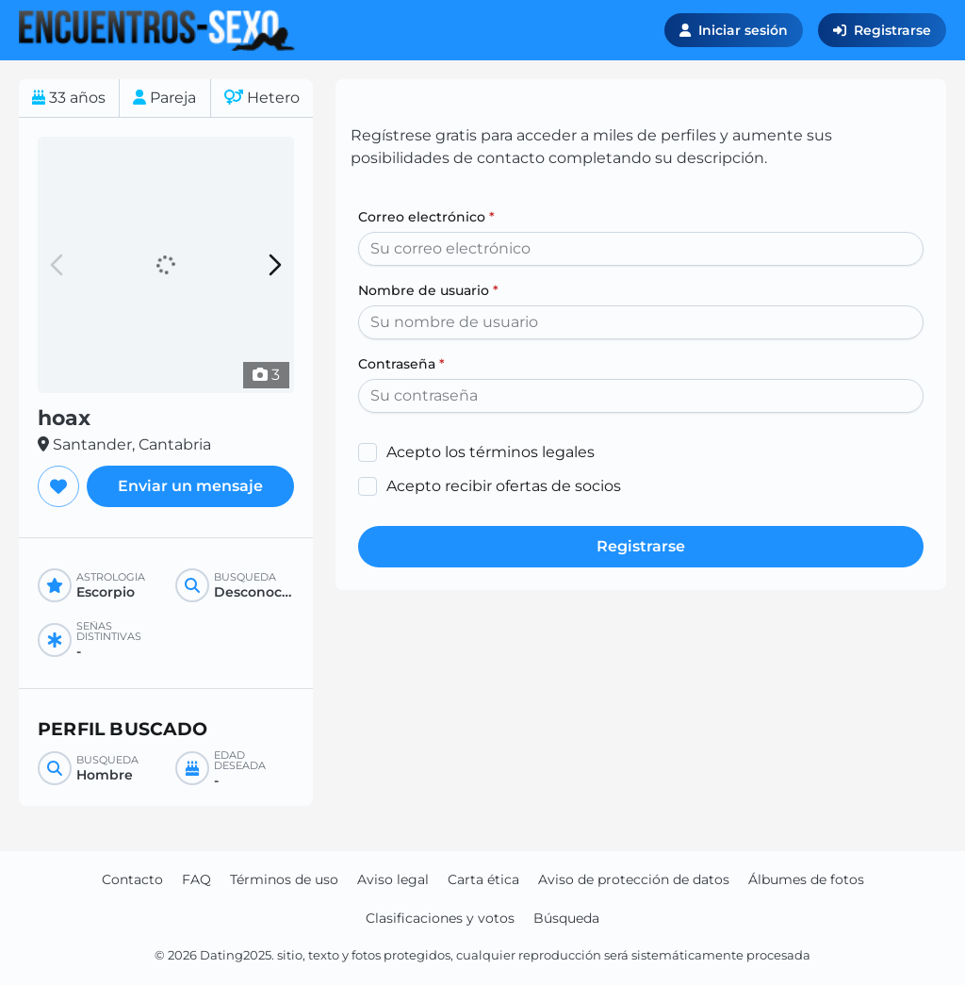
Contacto (132, 879)
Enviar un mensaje (190, 486)
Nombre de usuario (428, 290)
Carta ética (483, 879)
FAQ (196, 879)
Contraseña (401, 363)
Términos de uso (284, 879)
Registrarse (882, 30)
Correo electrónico (426, 216)
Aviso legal (393, 879)
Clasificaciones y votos (440, 918)
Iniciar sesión (733, 30)
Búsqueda (566, 918)
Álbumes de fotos (806, 879)
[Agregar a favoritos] (58, 486)
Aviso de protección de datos (633, 879)
